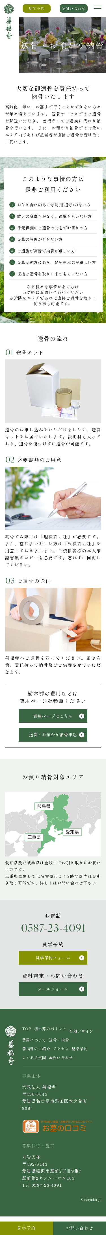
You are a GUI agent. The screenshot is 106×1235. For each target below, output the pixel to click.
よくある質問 (79, 1066)
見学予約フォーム (60, 963)
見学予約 (53, 1066)
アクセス (31, 1066)
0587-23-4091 (53, 932)
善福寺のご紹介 (64, 1056)
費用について (67, 1046)
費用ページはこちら (59, 717)
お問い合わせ (36, 1076)
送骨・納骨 (34, 1056)
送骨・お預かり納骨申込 (57, 738)
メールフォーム (62, 995)
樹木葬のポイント (54, 1036)
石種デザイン (36, 1046)
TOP (27, 1036)
